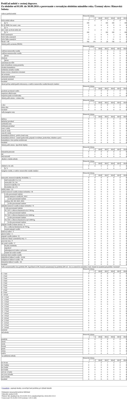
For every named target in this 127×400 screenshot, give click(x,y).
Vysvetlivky (6, 388)
